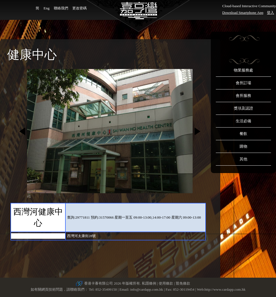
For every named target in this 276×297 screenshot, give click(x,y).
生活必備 (243, 121)
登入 (270, 12)
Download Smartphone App (242, 12)
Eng (46, 8)
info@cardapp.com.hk (147, 289)
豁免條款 (183, 283)
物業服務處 (243, 70)
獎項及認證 (243, 108)
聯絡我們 (61, 8)
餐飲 (243, 134)
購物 (243, 146)
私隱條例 (149, 283)
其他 (243, 159)
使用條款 (166, 283)
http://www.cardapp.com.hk (225, 289)
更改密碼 (79, 8)
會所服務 (243, 96)
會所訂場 (243, 83)
